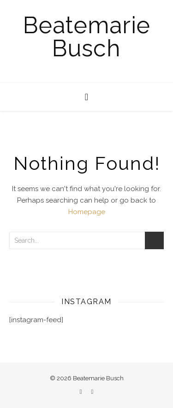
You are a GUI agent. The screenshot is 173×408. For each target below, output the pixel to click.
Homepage (86, 212)
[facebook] (82, 391)
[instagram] (92, 391)
